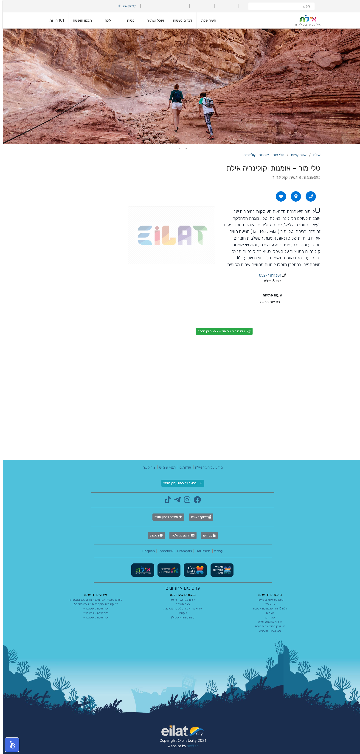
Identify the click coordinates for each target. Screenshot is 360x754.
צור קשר (146, 467)
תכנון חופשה (79, 20)
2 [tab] (176, 148)
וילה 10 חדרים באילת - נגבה (267, 608)
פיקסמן (180, 613)
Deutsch (200, 551)
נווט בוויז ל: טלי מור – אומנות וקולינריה (221, 331)
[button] (9, 745)
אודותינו (182, 467)
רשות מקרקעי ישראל (180, 599)
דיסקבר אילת (198, 517)
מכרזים (206, 535)
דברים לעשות (180, 20)
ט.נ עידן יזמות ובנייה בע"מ (267, 626)
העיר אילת (205, 20)
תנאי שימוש (164, 467)
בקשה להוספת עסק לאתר (180, 483)
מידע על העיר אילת (206, 467)
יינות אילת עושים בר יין (93, 608)
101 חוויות (54, 20)
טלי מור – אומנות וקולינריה (261, 155)
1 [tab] (183, 148)
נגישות (153, 535)
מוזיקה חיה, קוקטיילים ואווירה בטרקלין (92, 604)
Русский (163, 551)
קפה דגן (267, 617)
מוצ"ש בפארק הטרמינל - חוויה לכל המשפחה (93, 599)
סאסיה (267, 613)
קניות (128, 20)
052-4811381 (267, 275)
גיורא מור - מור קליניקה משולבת (180, 608)
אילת (314, 155)
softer (189, 746)
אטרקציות (296, 155)
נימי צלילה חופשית (267, 630)
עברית (215, 551)
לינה (105, 20)
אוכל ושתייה (152, 20)
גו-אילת (267, 604)
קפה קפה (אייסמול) (180, 617)
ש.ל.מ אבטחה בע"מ (267, 622)
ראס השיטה (180, 604)
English (146, 551)
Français (181, 551)
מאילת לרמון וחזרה (166, 517)
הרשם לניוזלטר (180, 535)
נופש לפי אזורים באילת (267, 599)
